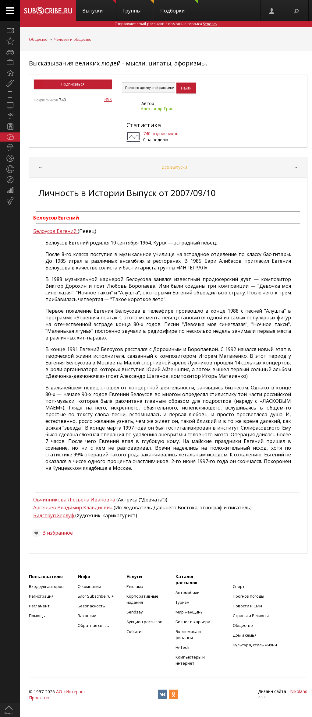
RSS (108, 99)
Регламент (39, 606)
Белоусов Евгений (55, 231)
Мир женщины (190, 612)
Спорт (239, 586)
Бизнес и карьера (193, 621)
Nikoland (298, 691)
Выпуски (99, 7)
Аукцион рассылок (144, 621)
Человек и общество (72, 39)
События (135, 631)
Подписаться (72, 84)
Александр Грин (157, 108)
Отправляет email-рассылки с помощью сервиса (166, 23)
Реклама (134, 586)
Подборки (179, 7)
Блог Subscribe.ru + (96, 596)
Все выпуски (174, 167)
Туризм (183, 602)
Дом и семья (245, 635)
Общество (38, 39)
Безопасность (91, 606)
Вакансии (87, 615)
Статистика (143, 125)
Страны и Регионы (251, 615)
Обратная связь (93, 625)
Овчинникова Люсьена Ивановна (74, 499)
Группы (138, 7)
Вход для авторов (46, 586)
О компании (89, 586)
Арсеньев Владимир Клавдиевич (72, 507)
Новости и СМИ (247, 606)
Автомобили (188, 592)
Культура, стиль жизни (255, 645)
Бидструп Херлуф (54, 515)
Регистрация (41, 596)
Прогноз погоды (248, 596)
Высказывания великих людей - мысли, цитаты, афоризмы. (118, 63)
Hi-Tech (182, 647)
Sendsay (134, 612)
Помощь (37, 615)
